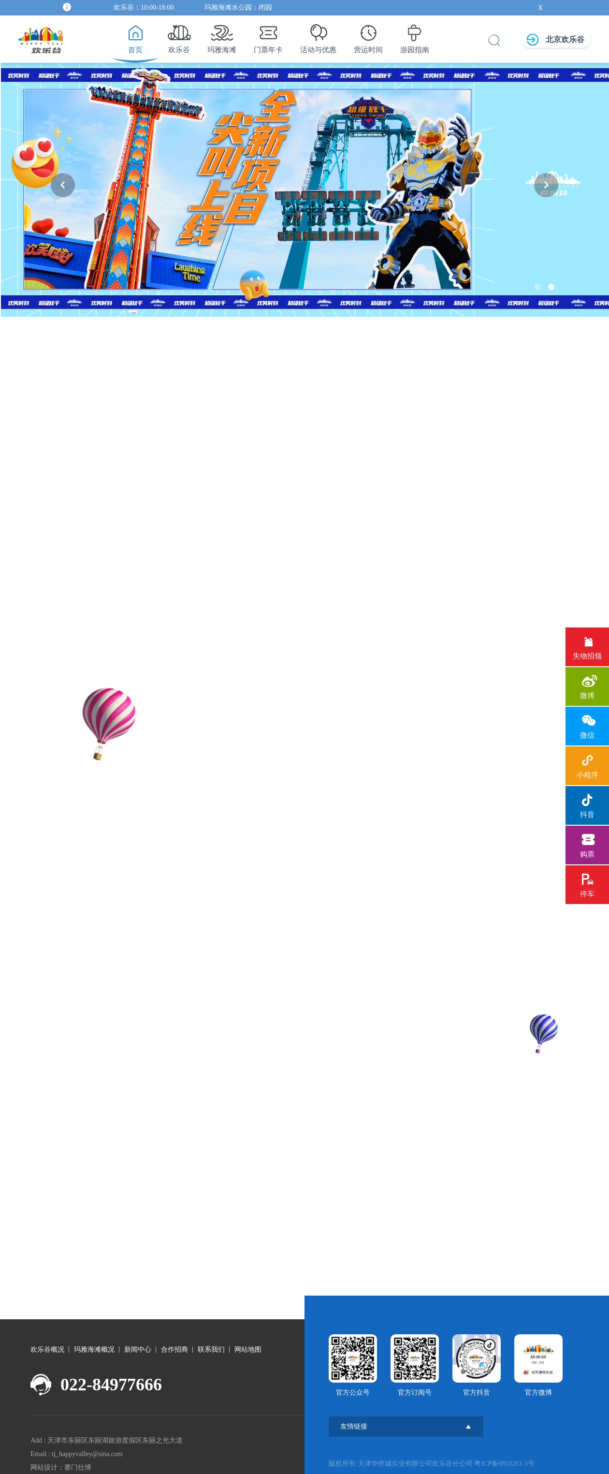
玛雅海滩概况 (94, 1345)
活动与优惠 (318, 36)
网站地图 (247, 1345)
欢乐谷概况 (47, 1345)
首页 (135, 36)
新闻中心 (137, 1345)
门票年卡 (268, 36)
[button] (63, 185)
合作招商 (174, 1345)
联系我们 (211, 1345)
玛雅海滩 (221, 36)
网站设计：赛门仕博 (60, 1463)
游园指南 (414, 36)
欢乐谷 (179, 36)
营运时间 (368, 36)
